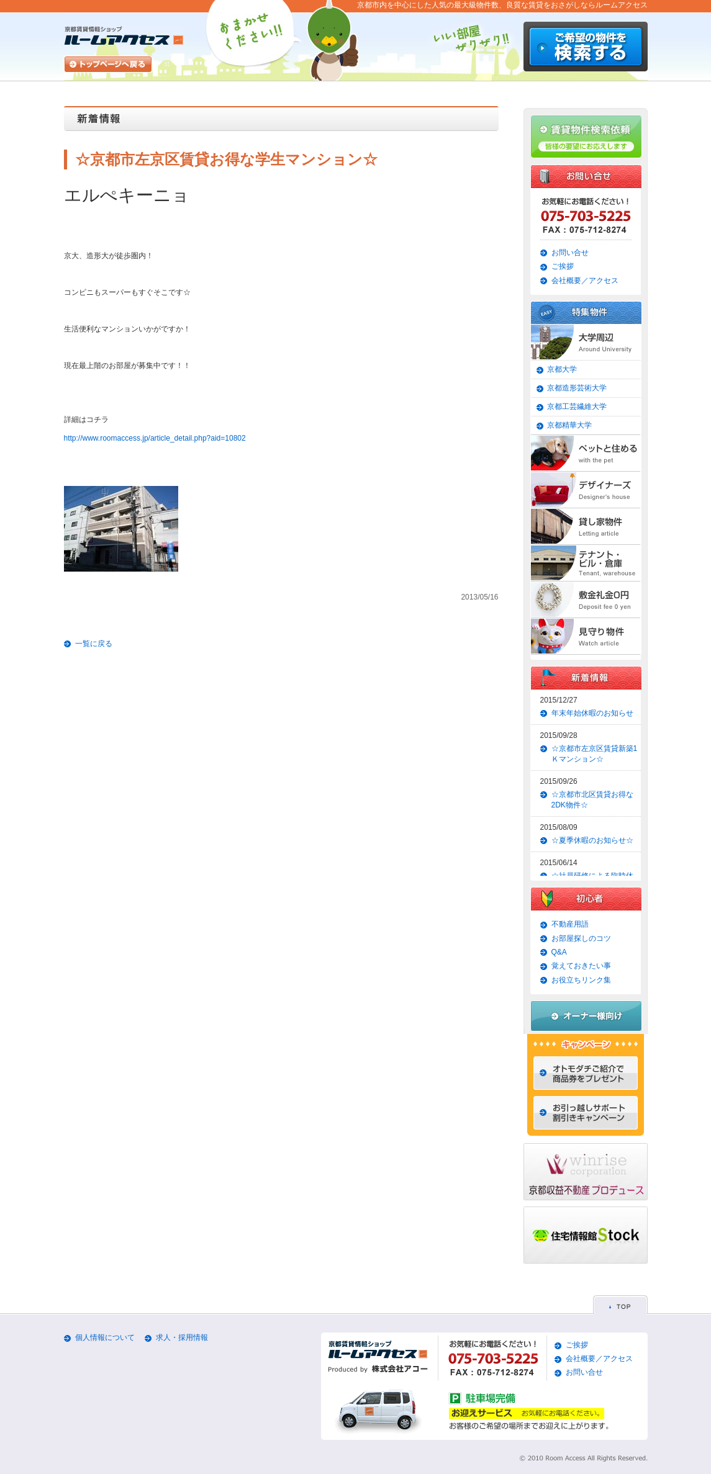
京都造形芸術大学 (577, 388)
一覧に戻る (93, 643)
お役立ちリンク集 (581, 980)
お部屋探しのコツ (581, 938)
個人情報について (105, 1337)
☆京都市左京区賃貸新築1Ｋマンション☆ (594, 753)
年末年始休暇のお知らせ (592, 713)
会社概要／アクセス (584, 280)
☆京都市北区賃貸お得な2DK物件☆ (592, 799)
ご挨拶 (562, 266)
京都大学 (562, 369)
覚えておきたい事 (581, 965)
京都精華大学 (569, 425)
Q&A (559, 952)
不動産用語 (570, 924)
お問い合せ (570, 252)
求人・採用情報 (182, 1337)
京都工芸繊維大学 (577, 406)
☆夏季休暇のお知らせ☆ (592, 840)
